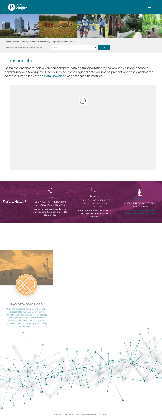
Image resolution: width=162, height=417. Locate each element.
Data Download (55, 78)
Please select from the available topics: (24, 50)
